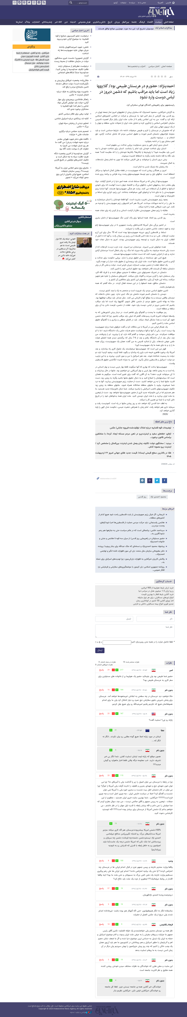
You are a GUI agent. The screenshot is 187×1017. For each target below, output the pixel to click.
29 (109, 670)
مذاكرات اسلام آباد (163, 28)
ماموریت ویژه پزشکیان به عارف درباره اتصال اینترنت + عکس (73, 93)
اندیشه (73, 22)
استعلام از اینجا (22, 53)
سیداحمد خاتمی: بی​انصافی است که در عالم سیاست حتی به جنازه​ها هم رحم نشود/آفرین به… (132, 532)
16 (109, 690)
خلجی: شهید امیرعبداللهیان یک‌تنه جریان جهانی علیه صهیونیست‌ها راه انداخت (73, 50)
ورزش (117, 22)
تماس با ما (142, 2)
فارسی (168, 2)
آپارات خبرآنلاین (24, 3)
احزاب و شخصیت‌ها (136, 66)
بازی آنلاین (44, 56)
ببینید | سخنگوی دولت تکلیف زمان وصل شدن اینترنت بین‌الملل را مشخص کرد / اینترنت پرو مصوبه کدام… (133, 445)
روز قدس (142, 497)
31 (116, 730)
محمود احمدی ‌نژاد (158, 497)
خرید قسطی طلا (42, 59)
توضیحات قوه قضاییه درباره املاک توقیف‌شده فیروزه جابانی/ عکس (140, 428)
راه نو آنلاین (35, 53)
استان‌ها (19, 22)
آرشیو (116, 2)
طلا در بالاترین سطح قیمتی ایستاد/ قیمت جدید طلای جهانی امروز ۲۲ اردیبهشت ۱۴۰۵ (133, 454)
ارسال (99, 650)
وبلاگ (27, 22)
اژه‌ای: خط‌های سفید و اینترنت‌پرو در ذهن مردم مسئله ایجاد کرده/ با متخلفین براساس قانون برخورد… (133, 435)
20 (109, 713)
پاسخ (101, 670)
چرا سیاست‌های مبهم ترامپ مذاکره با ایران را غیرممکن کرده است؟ (125, 28)
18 (109, 924)
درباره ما (132, 2)
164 (121, 690)
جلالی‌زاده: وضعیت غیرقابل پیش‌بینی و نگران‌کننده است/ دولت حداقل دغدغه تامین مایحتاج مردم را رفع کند (72, 84)
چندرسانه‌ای (47, 22)
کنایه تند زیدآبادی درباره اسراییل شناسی (72, 118)
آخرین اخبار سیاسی (80, 30)
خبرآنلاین (156, 12)
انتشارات (36, 22)
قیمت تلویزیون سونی (30, 56)
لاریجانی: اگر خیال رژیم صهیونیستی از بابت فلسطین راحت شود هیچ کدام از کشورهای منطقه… (131, 516)
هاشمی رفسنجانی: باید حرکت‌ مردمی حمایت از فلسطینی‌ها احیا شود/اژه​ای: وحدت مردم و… (132, 524)
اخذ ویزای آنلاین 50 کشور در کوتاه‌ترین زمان (155, 600)
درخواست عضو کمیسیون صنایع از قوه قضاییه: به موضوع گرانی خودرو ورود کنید (72, 39)
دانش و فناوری (99, 22)
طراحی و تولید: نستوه (81, 1012)
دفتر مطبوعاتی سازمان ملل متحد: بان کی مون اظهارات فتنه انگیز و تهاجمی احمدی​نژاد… (132, 552)
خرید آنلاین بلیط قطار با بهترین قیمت (157, 594)
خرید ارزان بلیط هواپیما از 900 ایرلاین (157, 588)
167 (121, 713)
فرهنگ (142, 22)
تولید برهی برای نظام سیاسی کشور (73, 114)
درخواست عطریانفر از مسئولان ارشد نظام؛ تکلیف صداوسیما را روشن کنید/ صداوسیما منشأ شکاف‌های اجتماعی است (72, 71)
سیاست (158, 22)
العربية (160, 2)
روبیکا (14, 3)
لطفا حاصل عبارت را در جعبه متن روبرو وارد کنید (153, 641)
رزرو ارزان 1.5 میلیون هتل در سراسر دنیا (156, 591)
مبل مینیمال (29, 63)
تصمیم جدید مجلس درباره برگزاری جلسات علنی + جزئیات (74, 133)
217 (121, 670)
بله (19, 3)
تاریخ (110, 22)
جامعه (134, 22)
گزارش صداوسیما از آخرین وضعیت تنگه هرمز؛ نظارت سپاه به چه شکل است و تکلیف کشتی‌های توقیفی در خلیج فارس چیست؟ (71, 158)
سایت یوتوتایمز (42, 63)
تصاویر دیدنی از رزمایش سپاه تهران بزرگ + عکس (74, 125)
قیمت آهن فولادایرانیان (39, 69)
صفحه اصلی (168, 22)
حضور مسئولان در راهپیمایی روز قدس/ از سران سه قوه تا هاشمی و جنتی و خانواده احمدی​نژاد (132, 540)
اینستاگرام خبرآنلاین (34, 3)
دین (66, 22)
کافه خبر (58, 22)
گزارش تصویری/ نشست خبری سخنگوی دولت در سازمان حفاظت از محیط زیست (71, 60)
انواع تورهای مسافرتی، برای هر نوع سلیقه (156, 597)
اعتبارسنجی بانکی (41, 66)
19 (116, 823)
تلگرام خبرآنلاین (38, 3)
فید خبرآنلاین (43, 3)
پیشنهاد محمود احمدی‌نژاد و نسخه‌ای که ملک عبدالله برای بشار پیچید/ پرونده (131, 546)
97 (109, 888)
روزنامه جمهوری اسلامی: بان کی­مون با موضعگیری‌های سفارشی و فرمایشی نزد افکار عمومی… (131, 568)
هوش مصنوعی (84, 22)
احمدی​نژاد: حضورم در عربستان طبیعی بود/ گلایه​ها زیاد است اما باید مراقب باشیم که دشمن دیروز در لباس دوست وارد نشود (136, 92)
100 (121, 861)
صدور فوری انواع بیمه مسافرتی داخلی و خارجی (153, 604)
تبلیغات (123, 2)
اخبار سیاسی (153, 66)
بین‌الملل (125, 22)
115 (121, 775)
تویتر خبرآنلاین (29, 3)
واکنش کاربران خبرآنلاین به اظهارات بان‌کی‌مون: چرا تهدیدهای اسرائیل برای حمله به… (130, 560)
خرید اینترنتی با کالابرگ (24, 59)
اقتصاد (150, 22)
